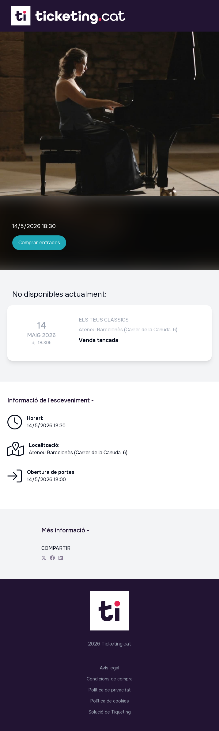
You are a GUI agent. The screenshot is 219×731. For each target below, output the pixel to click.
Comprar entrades (39, 242)
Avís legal (109, 668)
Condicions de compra (110, 679)
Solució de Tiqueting (110, 712)
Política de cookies (109, 701)
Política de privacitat (110, 690)
